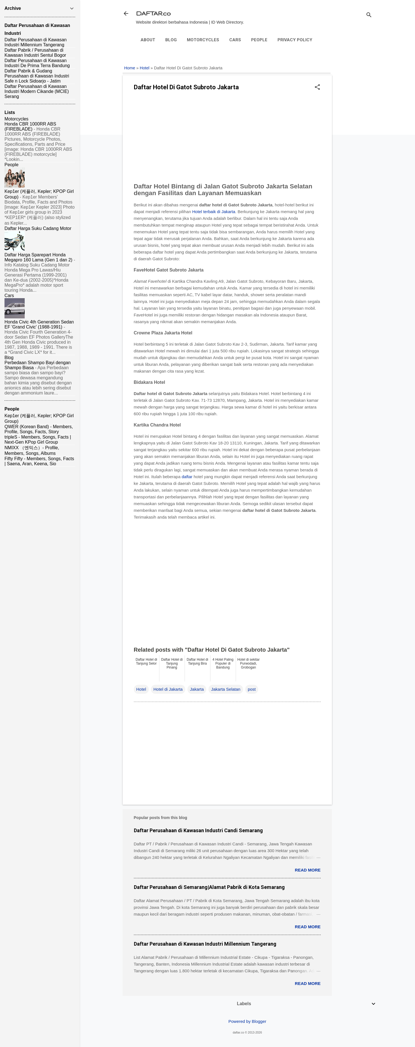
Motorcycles (203, 39)
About (148, 39)
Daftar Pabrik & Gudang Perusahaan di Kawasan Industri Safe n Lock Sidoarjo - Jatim (36, 76)
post (252, 689)
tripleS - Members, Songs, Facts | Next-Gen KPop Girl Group (37, 439)
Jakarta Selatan (225, 689)
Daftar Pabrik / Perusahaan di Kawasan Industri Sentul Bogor (35, 53)
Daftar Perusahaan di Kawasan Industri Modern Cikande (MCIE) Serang (36, 91)
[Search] (369, 15)
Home (129, 68)
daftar (187, 476)
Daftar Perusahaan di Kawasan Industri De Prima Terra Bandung (37, 63)
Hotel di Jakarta (168, 689)
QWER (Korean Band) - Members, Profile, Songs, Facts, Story (38, 429)
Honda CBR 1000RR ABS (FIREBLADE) (30, 126)
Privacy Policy (295, 39)
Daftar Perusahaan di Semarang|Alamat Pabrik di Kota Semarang (209, 887)
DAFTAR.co (153, 13)
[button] (317, 87)
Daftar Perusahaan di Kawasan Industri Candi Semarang (198, 830)
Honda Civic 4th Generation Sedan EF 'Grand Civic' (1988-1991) (39, 324)
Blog (171, 39)
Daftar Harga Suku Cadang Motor (37, 228)
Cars (235, 39)
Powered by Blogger (247, 1021)
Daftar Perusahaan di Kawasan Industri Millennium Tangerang (205, 944)
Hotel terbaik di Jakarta (213, 211)
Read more (308, 870)
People (259, 39)
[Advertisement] (354, 142)
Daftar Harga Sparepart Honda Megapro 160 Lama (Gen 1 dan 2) (38, 257)
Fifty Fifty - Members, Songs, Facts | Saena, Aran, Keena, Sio (39, 461)
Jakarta (197, 689)
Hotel (144, 68)
